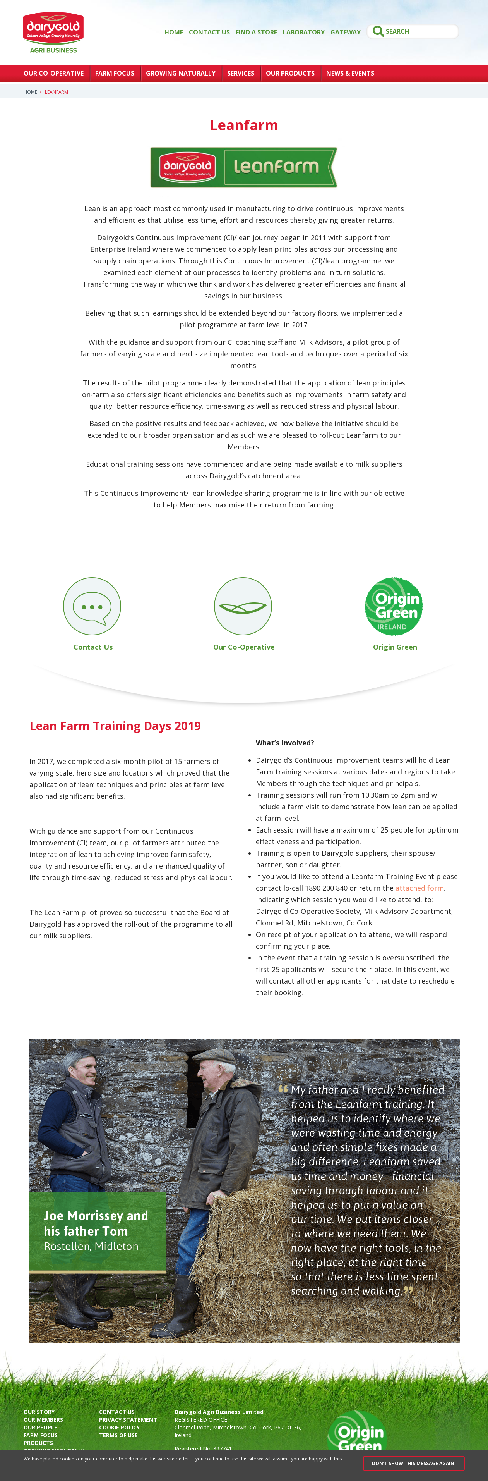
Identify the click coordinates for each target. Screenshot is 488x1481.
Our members (43, 1419)
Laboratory (304, 32)
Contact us (117, 1412)
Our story (39, 1412)
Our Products (290, 73)
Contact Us (209, 32)
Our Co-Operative (54, 73)
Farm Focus (114, 73)
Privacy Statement (128, 1419)
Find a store (256, 32)
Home (173, 32)
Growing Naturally (181, 73)
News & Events (350, 73)
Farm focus (41, 1435)
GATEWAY (345, 32)
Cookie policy (119, 1427)
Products (38, 1443)
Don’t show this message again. (414, 1463)
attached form (420, 888)
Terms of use (118, 1435)
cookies (68, 1458)
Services (240, 73)
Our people (40, 1427)
